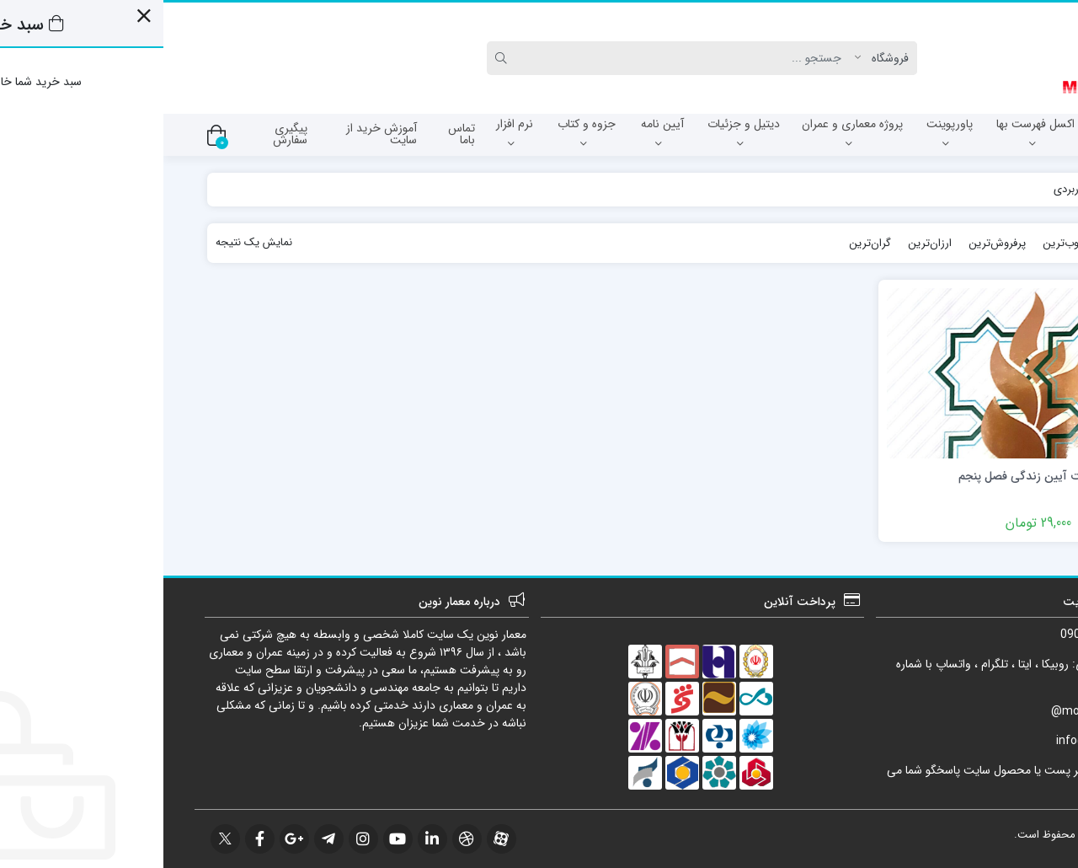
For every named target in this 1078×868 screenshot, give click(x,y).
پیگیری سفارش (126, 134)
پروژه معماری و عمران (688, 133)
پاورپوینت (786, 133)
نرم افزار (351, 133)
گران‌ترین (707, 243)
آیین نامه (499, 133)
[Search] (524, 58)
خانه (1016, 189)
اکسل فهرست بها (872, 133)
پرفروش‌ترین (833, 243)
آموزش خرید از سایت (218, 134)
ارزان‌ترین (766, 243)
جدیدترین (972, 243)
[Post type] (722, 58)
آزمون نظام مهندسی (980, 133)
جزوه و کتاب (423, 133)
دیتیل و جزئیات (580, 133)
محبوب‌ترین (906, 243)
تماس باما (298, 134)
